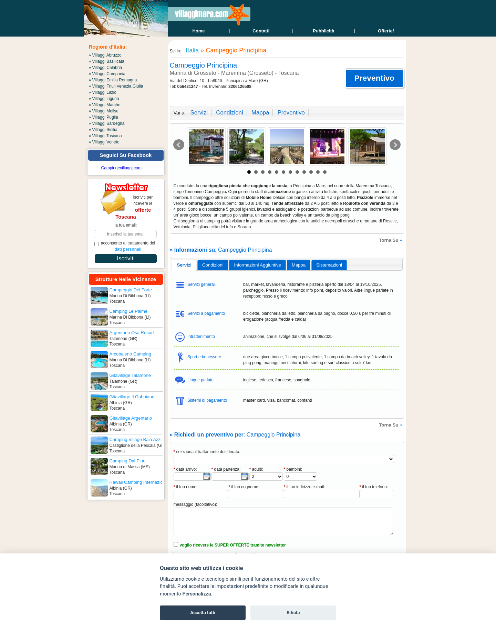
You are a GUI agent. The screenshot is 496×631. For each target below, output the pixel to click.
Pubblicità (323, 30)
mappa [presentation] (299, 265)
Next (395, 144)
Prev (178, 144)
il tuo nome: (186, 486)
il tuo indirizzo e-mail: (304, 486)
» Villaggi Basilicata (106, 61)
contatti (260, 30)
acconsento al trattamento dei (124, 246)
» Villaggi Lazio (103, 92)
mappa (260, 112)
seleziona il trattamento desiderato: (207, 451)
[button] (374, 78)
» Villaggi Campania (107, 73)
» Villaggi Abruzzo (105, 55)
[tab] (184, 265)
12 (325, 172)
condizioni (229, 112)
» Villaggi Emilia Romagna (113, 80)
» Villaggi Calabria (105, 67)
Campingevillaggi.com (121, 168)
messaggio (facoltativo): (195, 504)
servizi (199, 112)
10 (311, 172)
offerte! (386, 30)
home (198, 30)
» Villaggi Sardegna (107, 123)
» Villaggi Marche (105, 104)
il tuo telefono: (374, 486)
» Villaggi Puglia (103, 117)
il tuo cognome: (244, 486)
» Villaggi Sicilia (103, 129)
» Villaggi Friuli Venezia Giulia (116, 86)
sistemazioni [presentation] (329, 265)
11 (318, 172)
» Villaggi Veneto (104, 142)
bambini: (293, 469)
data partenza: (226, 469)
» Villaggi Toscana (105, 135)
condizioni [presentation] (213, 265)
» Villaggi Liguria (104, 98)
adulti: (256, 469)
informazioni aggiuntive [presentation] (257, 265)
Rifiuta (293, 612)
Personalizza (196, 594)
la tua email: (126, 225)
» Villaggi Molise (104, 111)
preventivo (291, 112)
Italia (191, 50)
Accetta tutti (202, 612)
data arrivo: (185, 469)
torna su (391, 240)
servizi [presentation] (184, 265)
